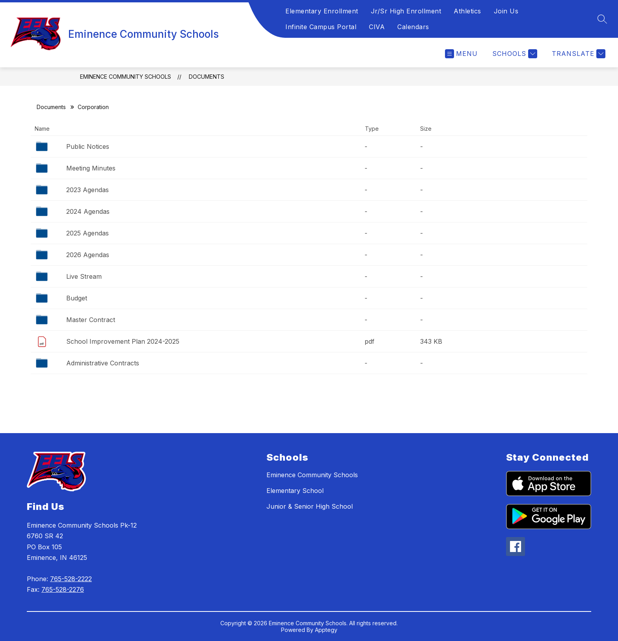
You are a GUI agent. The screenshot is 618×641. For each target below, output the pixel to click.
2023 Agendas (87, 190)
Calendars (413, 27)
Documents (206, 76)
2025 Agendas (87, 233)
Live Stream (84, 276)
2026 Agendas (87, 255)
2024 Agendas (88, 211)
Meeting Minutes (90, 168)
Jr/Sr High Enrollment (406, 11)
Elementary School (295, 491)
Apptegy (326, 629)
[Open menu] (461, 54)
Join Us (506, 11)
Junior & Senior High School (309, 506)
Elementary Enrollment (321, 11)
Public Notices (87, 146)
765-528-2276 (62, 589)
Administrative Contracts (102, 363)
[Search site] (602, 19)
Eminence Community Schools (125, 76)
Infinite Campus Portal (320, 27)
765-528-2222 (71, 579)
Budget (76, 298)
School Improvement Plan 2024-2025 (122, 341)
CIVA (377, 27)
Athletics (467, 11)
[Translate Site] (577, 54)
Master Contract (90, 320)
